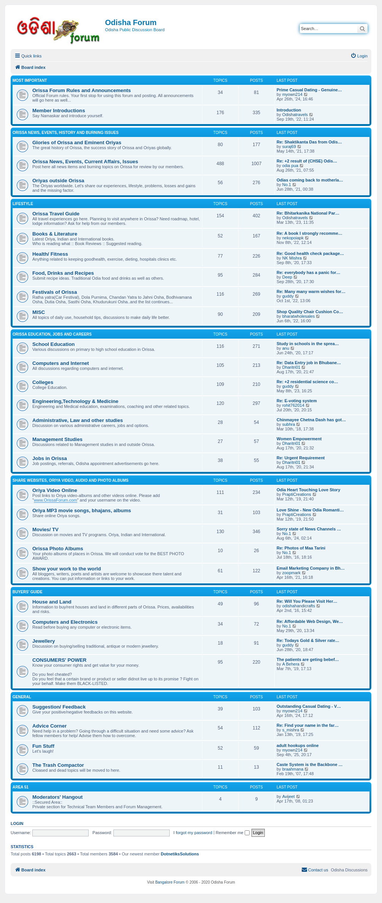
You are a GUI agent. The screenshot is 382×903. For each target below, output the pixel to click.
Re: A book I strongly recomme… (309, 233)
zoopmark (291, 572)
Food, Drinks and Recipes (63, 273)
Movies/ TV (45, 529)
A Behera (290, 664)
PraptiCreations (296, 494)
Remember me (233, 832)
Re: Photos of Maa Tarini (301, 548)
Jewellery (43, 641)
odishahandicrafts (298, 606)
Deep (287, 277)
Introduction (289, 110)
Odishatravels (295, 114)
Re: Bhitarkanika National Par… (308, 213)
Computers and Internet (60, 363)
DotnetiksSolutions (180, 854)
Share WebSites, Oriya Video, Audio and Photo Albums (71, 480)
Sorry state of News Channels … (309, 529)
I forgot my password (192, 832)
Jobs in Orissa (49, 458)
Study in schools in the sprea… (308, 343)
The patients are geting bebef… (308, 659)
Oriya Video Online (54, 490)
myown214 (292, 94)
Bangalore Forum (170, 882)
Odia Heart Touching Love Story (308, 489)
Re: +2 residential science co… (307, 381)
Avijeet (288, 796)
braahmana (293, 769)
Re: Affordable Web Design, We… (310, 621)
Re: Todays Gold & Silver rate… (308, 640)
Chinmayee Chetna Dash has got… (311, 419)
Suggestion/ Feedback (59, 707)
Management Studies (57, 439)
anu (285, 348)
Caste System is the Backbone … (310, 764)
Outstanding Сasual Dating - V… (309, 706)
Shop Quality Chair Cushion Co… (310, 311)
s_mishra (290, 730)
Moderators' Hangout (57, 797)
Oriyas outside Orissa (58, 180)
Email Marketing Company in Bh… (311, 568)
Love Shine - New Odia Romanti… (310, 510)
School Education (53, 344)
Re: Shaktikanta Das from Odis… (309, 142)
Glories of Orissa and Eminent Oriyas (76, 142)
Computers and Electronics (64, 622)
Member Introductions (58, 110)
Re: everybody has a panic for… (309, 272)
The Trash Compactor (58, 765)
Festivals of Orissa (54, 292)
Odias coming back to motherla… (310, 180)
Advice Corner (49, 726)
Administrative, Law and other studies (77, 420)
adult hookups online (298, 745)
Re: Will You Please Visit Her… (307, 601)
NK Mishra (292, 258)
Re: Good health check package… (310, 253)
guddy (288, 296)
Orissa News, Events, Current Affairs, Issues (85, 161)
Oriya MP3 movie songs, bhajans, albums (81, 510)
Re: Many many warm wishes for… (311, 291)
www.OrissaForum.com (55, 500)
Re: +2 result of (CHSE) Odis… (307, 161)
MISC (38, 312)
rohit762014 (293, 405)
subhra (288, 424)
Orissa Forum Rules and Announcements (81, 90)
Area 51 (21, 787)
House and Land (52, 602)
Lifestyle (23, 204)
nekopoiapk (293, 238)
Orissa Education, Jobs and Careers (52, 334)
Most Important (30, 80)
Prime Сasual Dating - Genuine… (309, 90)
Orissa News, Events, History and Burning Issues (66, 133)
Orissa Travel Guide (56, 214)
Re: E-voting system (297, 400)
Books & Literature (54, 234)
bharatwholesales (298, 316)
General (22, 697)
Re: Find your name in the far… (308, 725)
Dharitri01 (291, 367)
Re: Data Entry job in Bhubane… (309, 362)
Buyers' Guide (28, 592)
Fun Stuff (43, 746)
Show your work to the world (66, 569)
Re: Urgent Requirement (301, 457)
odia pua (290, 165)
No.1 (286, 184)
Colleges (42, 382)
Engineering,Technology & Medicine (75, 401)
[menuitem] (359, 56)
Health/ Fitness (50, 254)
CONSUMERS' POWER (59, 660)
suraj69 (289, 146)
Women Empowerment (299, 438)
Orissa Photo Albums (57, 548)
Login (17, 823)
